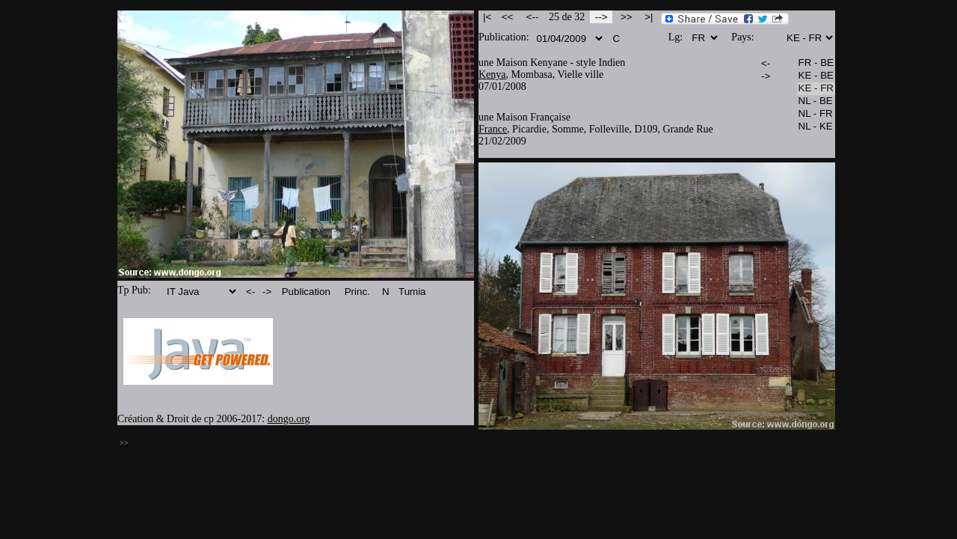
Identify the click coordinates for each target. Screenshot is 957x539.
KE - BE (816, 76)
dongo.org (289, 418)
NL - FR (816, 114)
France (492, 129)
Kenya (492, 74)
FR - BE (816, 63)
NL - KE (816, 127)
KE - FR (816, 88)
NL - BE (816, 101)
